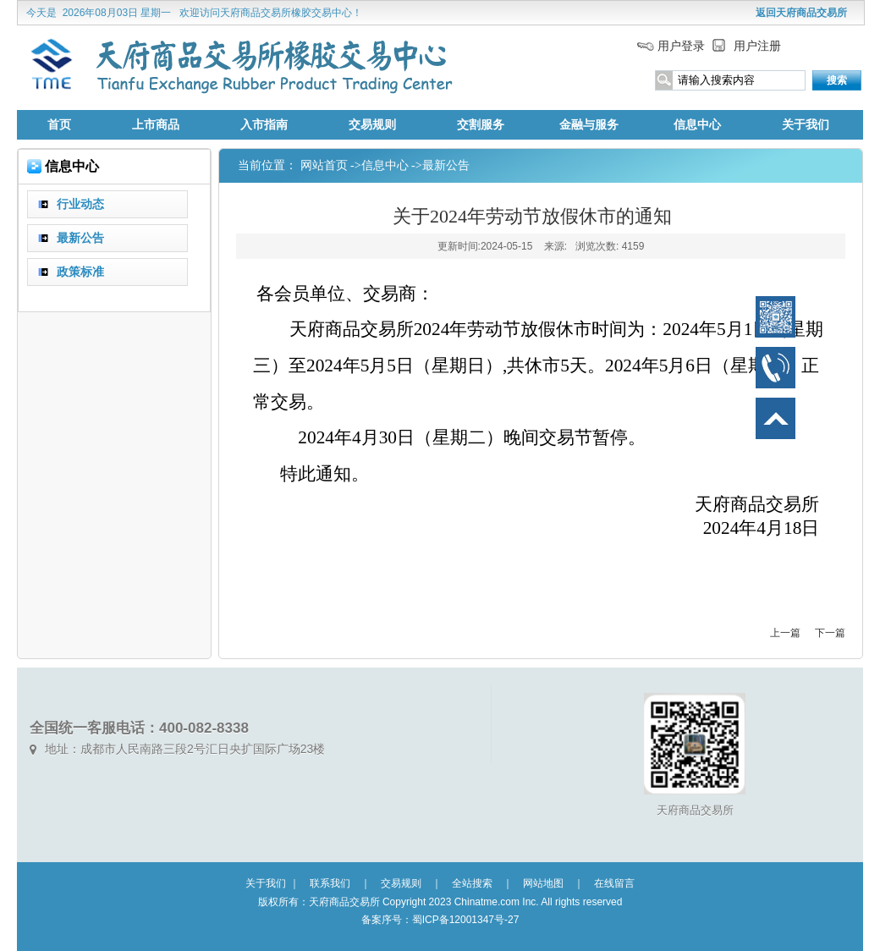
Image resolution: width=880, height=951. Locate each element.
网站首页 (324, 165)
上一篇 (785, 633)
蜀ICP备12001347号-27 (466, 920)
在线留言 (614, 883)
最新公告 (446, 165)
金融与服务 (589, 124)
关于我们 (805, 124)
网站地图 (543, 883)
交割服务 (480, 124)
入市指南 (264, 124)
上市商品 (155, 124)
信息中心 (697, 124)
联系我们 (330, 883)
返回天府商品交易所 (801, 13)
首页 (59, 124)
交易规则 (372, 124)
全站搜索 (472, 883)
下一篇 (830, 633)
